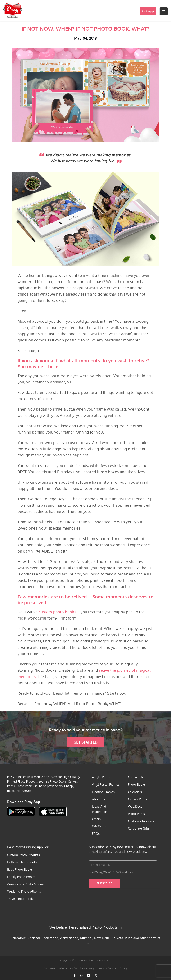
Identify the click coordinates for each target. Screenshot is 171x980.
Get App (148, 11)
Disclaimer (50, 968)
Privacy (123, 968)
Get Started (85, 742)
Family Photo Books (21, 877)
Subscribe (104, 883)
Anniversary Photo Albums (25, 884)
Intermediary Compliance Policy (76, 968)
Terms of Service (107, 968)
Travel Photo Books (20, 899)
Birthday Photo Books (22, 862)
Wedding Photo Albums (24, 891)
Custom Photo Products (23, 855)
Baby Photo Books (20, 869)
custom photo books (57, 612)
